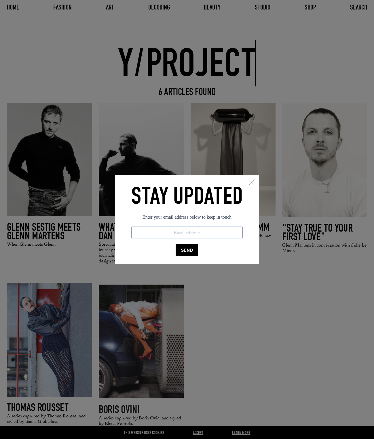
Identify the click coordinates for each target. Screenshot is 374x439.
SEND (187, 250)
